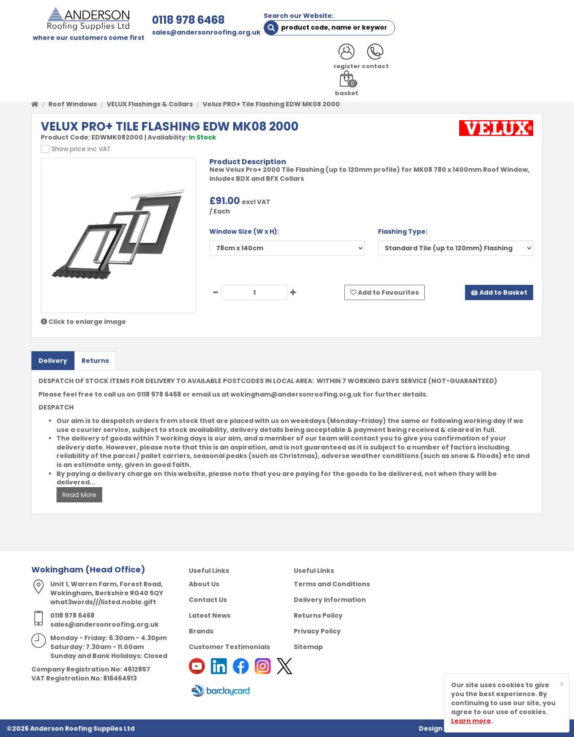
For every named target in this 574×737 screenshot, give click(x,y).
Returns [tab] (95, 360)
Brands (201, 630)
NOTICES (513, 59)
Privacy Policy (317, 630)
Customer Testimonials (229, 646)
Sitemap (308, 646)
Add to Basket (499, 292)
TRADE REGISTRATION (207, 59)
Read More (79, 494)
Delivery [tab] (53, 360)
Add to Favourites (384, 292)
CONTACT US (405, 59)
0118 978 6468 (187, 20)
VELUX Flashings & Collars (150, 104)
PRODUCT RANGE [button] (287, 59)
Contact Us (208, 599)
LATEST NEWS (462, 59)
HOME (47, 59)
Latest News (209, 615)
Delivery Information (330, 599)
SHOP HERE (88, 59)
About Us (204, 583)
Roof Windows (72, 104)
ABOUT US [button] (138, 59)
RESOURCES (351, 59)
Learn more (471, 720)
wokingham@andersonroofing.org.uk (295, 393)
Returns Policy (318, 615)
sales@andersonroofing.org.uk (205, 32)
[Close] (562, 684)
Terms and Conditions (332, 583)
